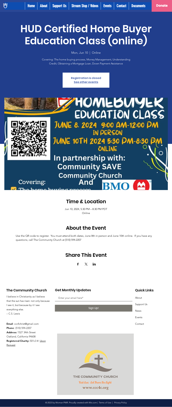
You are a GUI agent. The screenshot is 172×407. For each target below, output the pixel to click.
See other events (86, 82)
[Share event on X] (86, 264)
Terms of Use (105, 402)
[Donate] (162, 6)
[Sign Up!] (93, 308)
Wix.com (93, 402)
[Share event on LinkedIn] (94, 264)
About (138, 297)
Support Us (141, 304)
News (138, 310)
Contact (139, 323)
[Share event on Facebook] (77, 264)
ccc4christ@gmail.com (26, 323)
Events (138, 317)
